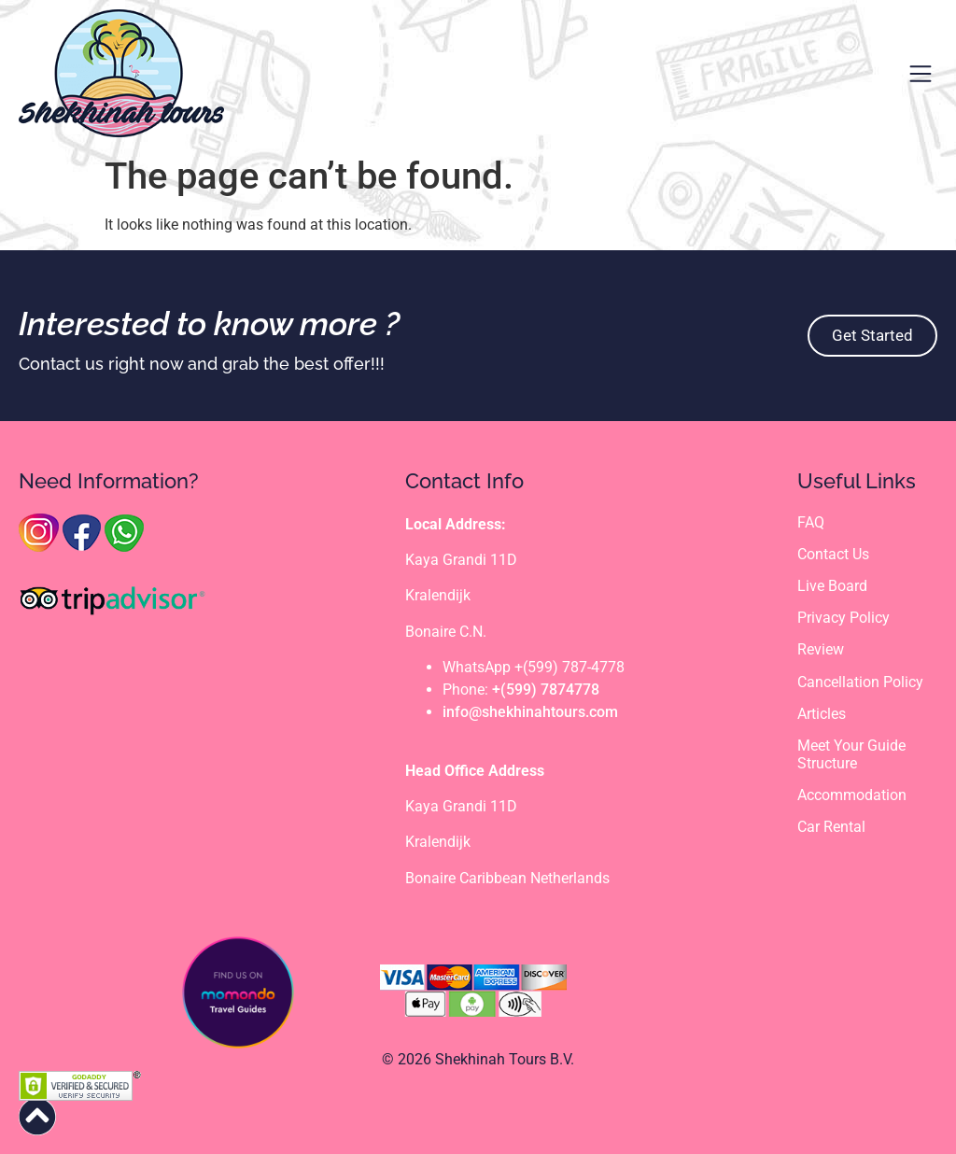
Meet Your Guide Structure (851, 754)
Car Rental (831, 827)
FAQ (810, 522)
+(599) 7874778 (545, 689)
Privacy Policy (843, 617)
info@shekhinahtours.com (530, 712)
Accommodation (852, 795)
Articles (821, 714)
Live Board (832, 586)
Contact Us (833, 554)
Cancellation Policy (860, 682)
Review (820, 649)
